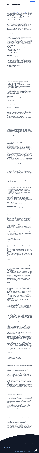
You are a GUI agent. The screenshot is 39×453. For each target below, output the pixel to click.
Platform (21, 443)
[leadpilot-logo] (10, 443)
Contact (30, 443)
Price (27, 443)
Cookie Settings (22, 451)
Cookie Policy (25, 451)
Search (23, 1)
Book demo (33, 443)
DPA (26, 12)
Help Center (33, 451)
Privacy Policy (16, 12)
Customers (24, 443)
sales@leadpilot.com (7, 447)
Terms (16, 451)
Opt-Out (18, 451)
